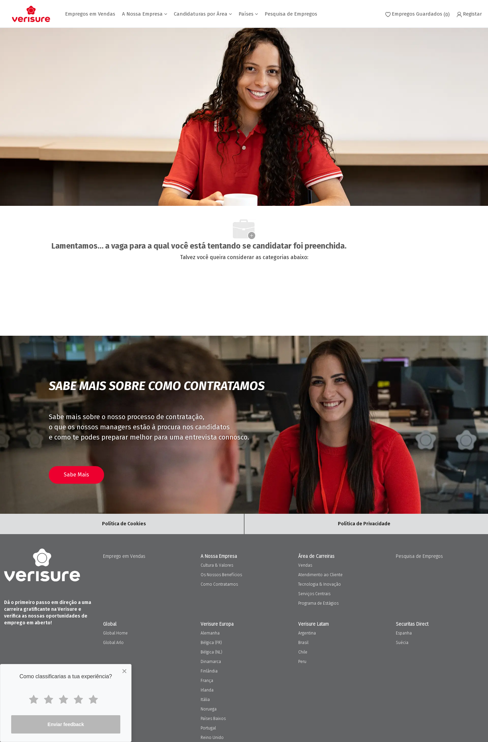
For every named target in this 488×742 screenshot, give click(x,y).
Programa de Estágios (318, 603)
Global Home (115, 633)
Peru (302, 661)
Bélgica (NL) (211, 652)
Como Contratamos (219, 584)
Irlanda (207, 690)
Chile (302, 652)
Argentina (307, 633)
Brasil (303, 642)
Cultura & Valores (217, 565)
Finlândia (209, 671)
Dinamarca (211, 661)
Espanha (404, 633)
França (207, 680)
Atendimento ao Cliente (320, 574)
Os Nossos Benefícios (221, 574)
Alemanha (210, 633)
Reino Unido (212, 737)
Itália (205, 699)
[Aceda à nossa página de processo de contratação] (76, 475)
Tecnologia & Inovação (319, 584)
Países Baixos (213, 718)
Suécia (402, 642)
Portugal (208, 728)
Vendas (305, 565)
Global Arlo (113, 642)
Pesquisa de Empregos (291, 14)
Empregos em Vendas (90, 14)
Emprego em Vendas (124, 556)
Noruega (209, 709)
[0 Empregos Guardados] (417, 14)
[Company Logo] (31, 14)
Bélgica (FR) (211, 642)
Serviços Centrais (314, 593)
